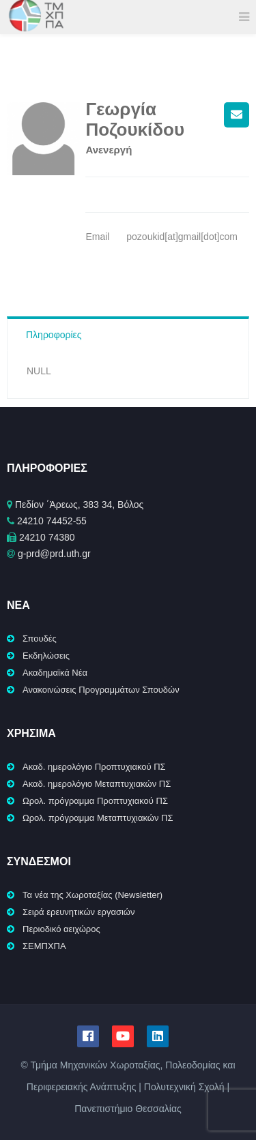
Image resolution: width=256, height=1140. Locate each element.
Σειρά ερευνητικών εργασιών (78, 912)
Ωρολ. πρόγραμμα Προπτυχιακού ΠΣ (95, 801)
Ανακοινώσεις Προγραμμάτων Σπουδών (101, 690)
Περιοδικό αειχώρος (61, 929)
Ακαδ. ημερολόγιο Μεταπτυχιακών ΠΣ (97, 784)
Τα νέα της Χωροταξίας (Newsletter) (92, 895)
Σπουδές (40, 638)
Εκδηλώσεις (46, 655)
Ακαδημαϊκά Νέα (55, 673)
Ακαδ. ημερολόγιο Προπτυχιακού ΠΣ (94, 767)
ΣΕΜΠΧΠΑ (44, 946)
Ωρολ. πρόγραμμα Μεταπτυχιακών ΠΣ (98, 818)
